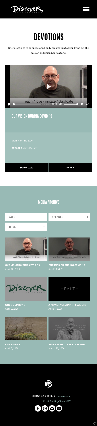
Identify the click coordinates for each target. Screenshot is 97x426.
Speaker (17, 147)
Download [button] (26, 167)
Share (70, 167)
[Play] (9, 104)
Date (15, 140)
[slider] (31, 104)
